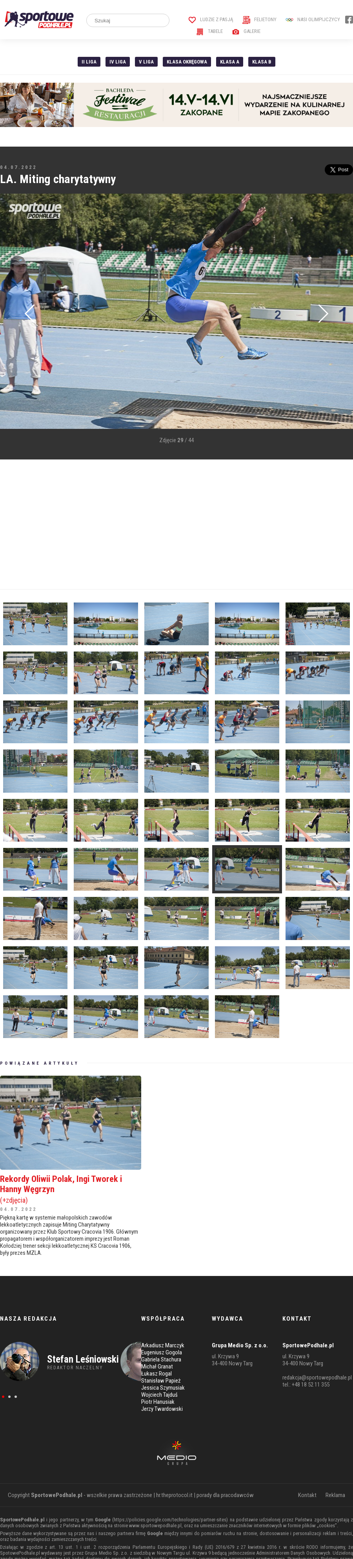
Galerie (246, 31)
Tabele (209, 31)
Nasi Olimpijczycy (313, 19)
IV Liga (117, 62)
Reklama (335, 1495)
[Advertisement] (150, 524)
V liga (146, 62)
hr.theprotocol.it (174, 1495)
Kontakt (307, 1495)
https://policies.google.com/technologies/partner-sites (170, 1520)
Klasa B (261, 62)
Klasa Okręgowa (187, 62)
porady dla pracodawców (225, 1495)
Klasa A (229, 62)
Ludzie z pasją (210, 19)
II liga (89, 62)
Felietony (259, 19)
